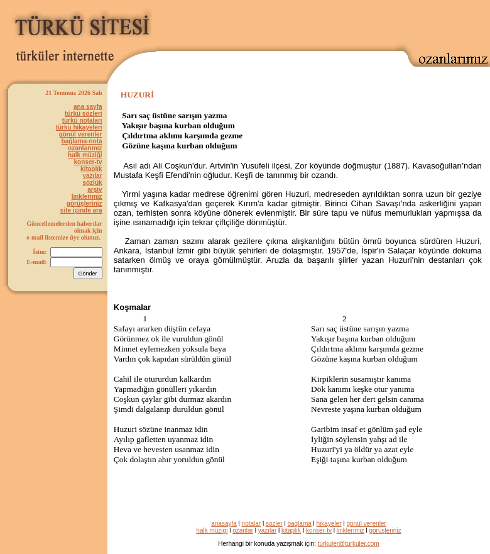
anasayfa (224, 523)
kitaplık (91, 168)
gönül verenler (80, 134)
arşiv (94, 189)
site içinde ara (81, 210)
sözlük (92, 182)
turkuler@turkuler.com (348, 543)
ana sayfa (88, 106)
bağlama (299, 523)
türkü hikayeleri (79, 127)
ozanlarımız (85, 148)
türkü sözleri (83, 113)
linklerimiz (87, 196)
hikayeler (329, 523)
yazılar (92, 175)
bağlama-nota (82, 141)
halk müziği (85, 155)
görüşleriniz (84, 203)
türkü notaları (82, 120)
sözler (274, 523)
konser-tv (88, 161)
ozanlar (242, 530)
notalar (251, 523)
